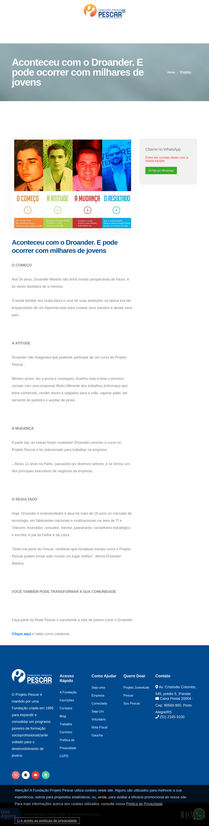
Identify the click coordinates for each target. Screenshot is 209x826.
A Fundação (68, 692)
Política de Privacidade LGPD (68, 748)
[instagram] (16, 775)
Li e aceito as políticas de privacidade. (47, 821)
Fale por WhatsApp (161, 170)
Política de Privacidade (144, 804)
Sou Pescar (131, 703)
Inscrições (67, 700)
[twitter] (46, 775)
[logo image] (103, 11)
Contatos (66, 708)
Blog (63, 716)
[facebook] (26, 775)
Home (171, 72)
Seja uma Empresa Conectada (99, 695)
